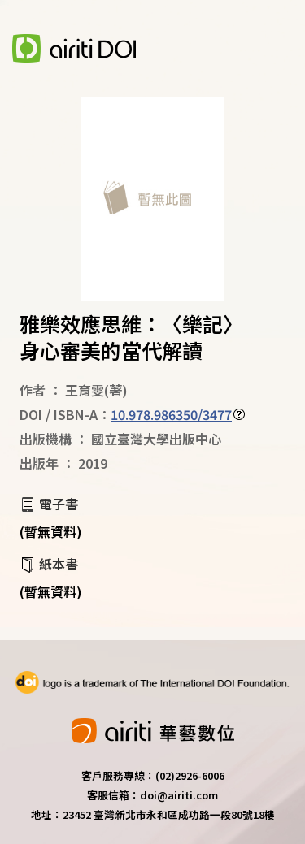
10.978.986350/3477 (171, 414)
